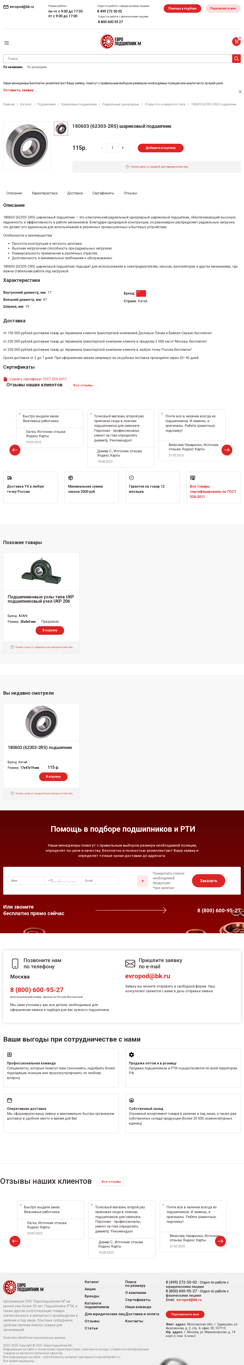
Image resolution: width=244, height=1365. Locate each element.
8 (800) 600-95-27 (36, 990)
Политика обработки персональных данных (34, 1337)
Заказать (208, 880)
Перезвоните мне (223, 8)
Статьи (91, 1328)
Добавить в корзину (161, 148)
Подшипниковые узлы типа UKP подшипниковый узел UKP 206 (41, 599)
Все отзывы (83, 385)
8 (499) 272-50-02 (181, 1282)
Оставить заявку (18, 90)
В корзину (50, 630)
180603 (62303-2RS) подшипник (40, 747)
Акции (90, 1289)
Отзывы (92, 1321)
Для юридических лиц (105, 1314)
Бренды (92, 1296)
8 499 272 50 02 (108, 11)
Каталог (92, 1282)
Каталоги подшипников (97, 1305)
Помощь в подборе (181, 8)
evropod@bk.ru (147, 976)
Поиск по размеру (135, 1283)
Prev (15, 451)
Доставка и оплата (142, 1314)
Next (227, 451)
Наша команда (138, 1307)
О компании (135, 1293)
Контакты (134, 1321)
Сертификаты (138, 1300)
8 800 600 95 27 (109, 22)
